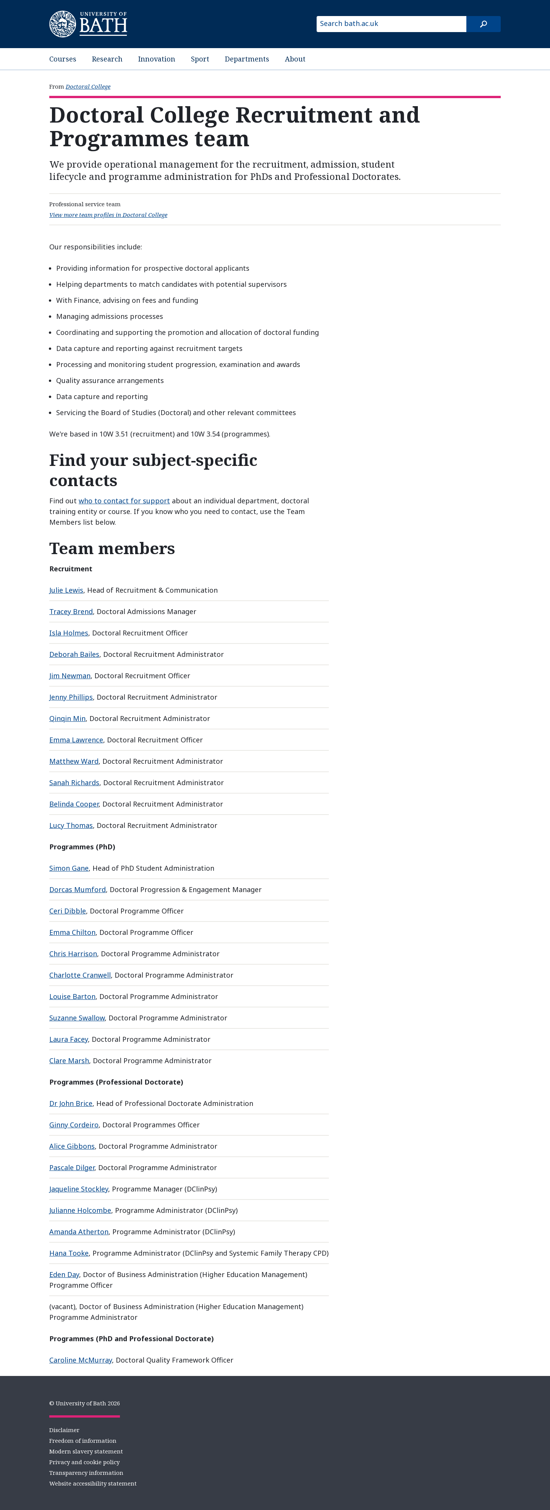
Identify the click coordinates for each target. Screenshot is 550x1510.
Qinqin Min (67, 718)
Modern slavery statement (86, 1451)
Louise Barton (72, 996)
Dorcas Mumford (77, 889)
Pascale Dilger (71, 1167)
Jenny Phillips (71, 697)
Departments (247, 58)
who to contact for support (124, 500)
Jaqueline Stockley (78, 1188)
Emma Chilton (72, 932)
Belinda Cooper (74, 803)
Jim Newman (70, 675)
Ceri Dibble (67, 910)
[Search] (483, 24)
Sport (200, 58)
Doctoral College (88, 86)
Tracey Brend (71, 611)
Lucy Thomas (71, 825)
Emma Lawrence (76, 739)
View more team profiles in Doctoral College (108, 214)
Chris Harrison (73, 953)
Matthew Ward (74, 761)
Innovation (156, 58)
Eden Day (64, 1274)
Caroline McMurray (80, 1359)
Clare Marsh (69, 1060)
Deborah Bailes (74, 654)
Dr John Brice (70, 1103)
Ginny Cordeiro (74, 1124)
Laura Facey (68, 1039)
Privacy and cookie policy (84, 1462)
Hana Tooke (69, 1253)
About (295, 58)
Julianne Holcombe (80, 1210)
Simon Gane (69, 868)
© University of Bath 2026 (84, 1403)
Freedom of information (82, 1440)
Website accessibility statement (93, 1483)
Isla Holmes (68, 632)
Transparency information (86, 1472)
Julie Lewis (66, 590)
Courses (62, 58)
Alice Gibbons (72, 1146)
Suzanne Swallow (77, 1017)
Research (107, 58)
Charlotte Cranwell (80, 975)
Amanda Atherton (78, 1231)
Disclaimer (64, 1430)
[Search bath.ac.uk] (391, 24)
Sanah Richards (74, 782)
